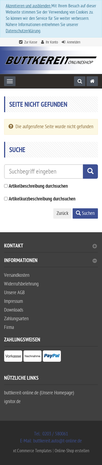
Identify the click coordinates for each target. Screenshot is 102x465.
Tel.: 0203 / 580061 (51, 434)
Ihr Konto (52, 42)
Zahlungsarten (16, 319)
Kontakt (50, 246)
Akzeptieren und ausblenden (28, 6)
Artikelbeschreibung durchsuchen (38, 186)
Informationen (50, 261)
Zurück (62, 213)
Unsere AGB (14, 293)
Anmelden (73, 42)
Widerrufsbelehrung (21, 284)
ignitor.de (12, 401)
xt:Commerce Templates (33, 450)
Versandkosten (16, 275)
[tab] (51, 248)
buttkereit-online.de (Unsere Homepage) (39, 393)
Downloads (13, 310)
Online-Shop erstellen (72, 450)
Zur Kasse (30, 42)
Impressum (13, 301)
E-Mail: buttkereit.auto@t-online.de (51, 441)
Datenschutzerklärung (23, 31)
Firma (9, 327)
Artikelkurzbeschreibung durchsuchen (42, 199)
